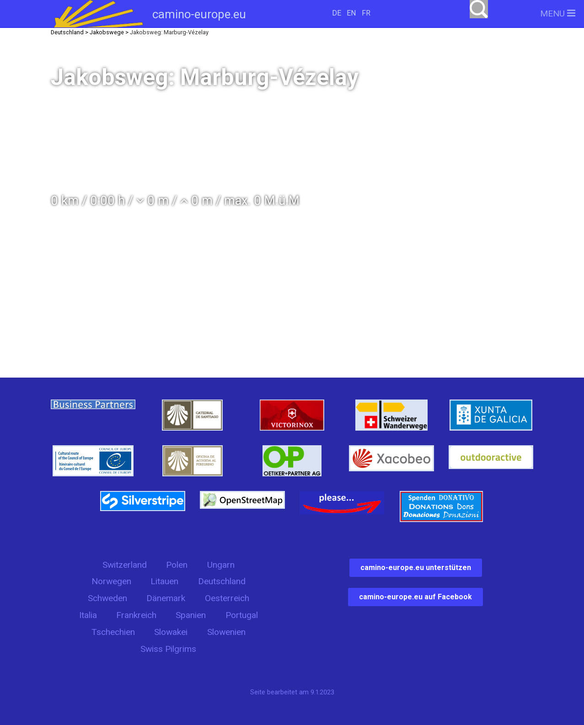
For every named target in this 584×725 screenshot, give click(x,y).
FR (366, 13)
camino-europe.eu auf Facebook (415, 596)
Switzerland (124, 565)
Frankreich (136, 615)
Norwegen (111, 581)
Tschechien (113, 632)
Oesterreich (227, 598)
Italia (88, 615)
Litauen (164, 581)
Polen (177, 565)
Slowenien (226, 632)
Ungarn (221, 565)
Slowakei (171, 632)
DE (336, 13)
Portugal (241, 615)
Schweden (107, 598)
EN (351, 13)
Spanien (191, 615)
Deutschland (222, 581)
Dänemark (165, 598)
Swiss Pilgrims (168, 649)
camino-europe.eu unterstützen (415, 567)
